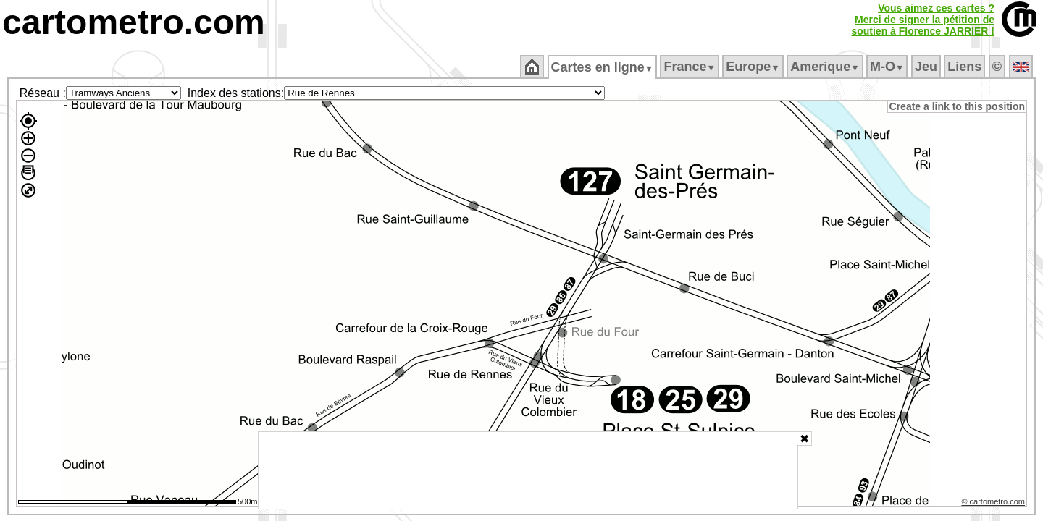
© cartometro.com (994, 503)
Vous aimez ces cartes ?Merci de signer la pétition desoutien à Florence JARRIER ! (922, 19)
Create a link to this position (958, 106)
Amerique (826, 66)
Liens (966, 66)
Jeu (927, 66)
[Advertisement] (528, 470)
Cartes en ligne (603, 67)
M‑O (888, 66)
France (690, 66)
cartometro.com (133, 22)
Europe (754, 66)
